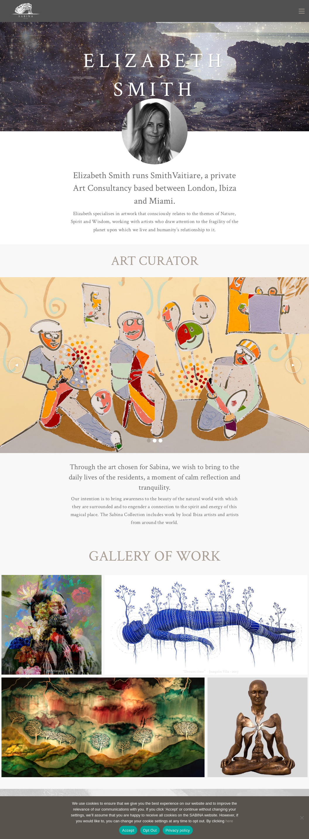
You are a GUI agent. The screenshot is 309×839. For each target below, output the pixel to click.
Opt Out (150, 830)
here (229, 821)
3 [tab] (160, 441)
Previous (16, 365)
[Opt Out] (302, 818)
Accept (128, 830)
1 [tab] (149, 441)
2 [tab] (154, 441)
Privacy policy (178, 830)
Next (293, 365)
